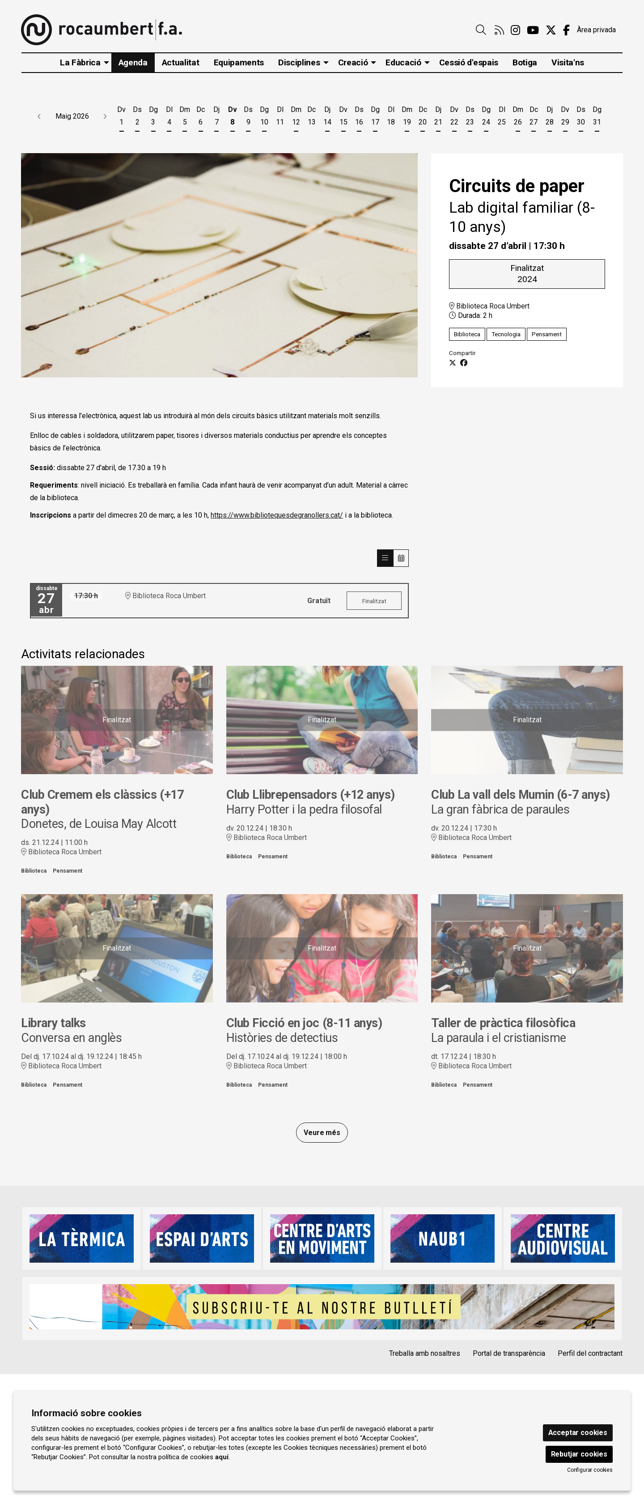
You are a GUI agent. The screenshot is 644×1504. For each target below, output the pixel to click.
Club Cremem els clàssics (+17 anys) (102, 802)
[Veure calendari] (401, 558)
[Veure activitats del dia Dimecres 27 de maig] (533, 117)
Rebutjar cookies (579, 1454)
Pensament (547, 333)
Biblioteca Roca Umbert (489, 305)
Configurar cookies (590, 1470)
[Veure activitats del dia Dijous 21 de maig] (438, 117)
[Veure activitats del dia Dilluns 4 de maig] (169, 117)
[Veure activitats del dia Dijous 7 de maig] (217, 117)
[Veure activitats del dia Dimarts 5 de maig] (185, 117)
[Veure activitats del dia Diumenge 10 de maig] (264, 117)
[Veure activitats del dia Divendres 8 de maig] (232, 117)
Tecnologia (506, 333)
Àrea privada (596, 30)
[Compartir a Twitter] (452, 363)
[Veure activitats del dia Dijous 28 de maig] (549, 117)
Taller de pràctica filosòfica (503, 1023)
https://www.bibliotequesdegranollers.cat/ (277, 515)
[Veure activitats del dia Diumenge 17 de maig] (375, 117)
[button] (39, 116)
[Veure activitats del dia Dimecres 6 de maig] (201, 117)
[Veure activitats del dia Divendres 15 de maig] (343, 117)
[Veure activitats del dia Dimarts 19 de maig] (407, 117)
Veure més (322, 1132)
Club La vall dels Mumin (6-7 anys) (520, 795)
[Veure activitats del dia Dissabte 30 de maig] (581, 117)
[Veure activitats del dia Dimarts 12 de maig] (296, 117)
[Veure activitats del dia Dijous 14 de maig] (328, 117)
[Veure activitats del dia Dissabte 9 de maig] (248, 117)
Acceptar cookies (577, 1432)
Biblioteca (467, 333)
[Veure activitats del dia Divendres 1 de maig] (121, 117)
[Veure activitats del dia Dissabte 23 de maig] (470, 117)
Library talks (53, 1023)
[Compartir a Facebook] (463, 363)
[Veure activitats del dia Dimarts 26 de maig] (518, 117)
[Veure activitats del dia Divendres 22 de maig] (454, 117)
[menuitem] (499, 30)
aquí (222, 1457)
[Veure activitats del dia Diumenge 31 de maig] (597, 117)
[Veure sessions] (385, 558)
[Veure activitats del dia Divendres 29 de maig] (565, 117)
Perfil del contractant (590, 1353)
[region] (219, 265)
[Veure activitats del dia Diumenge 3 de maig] (153, 117)
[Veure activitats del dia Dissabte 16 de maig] (359, 117)
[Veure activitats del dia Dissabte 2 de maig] (137, 117)
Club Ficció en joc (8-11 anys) (304, 1023)
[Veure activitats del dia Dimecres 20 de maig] (422, 117)
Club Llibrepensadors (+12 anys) (310, 795)
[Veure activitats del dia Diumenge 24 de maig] (486, 117)
